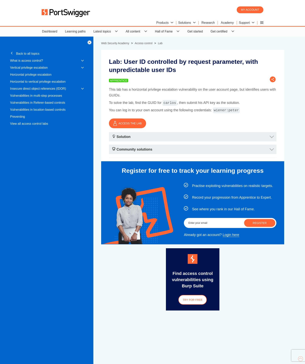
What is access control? (26, 60)
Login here (231, 235)
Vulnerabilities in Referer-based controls (37, 102)
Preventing (17, 116)
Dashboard (49, 31)
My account (250, 9)
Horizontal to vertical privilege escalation (38, 81)
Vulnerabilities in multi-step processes (36, 95)
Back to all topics (24, 53)
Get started (195, 31)
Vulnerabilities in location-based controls (38, 109)
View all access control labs (29, 123)
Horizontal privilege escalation (31, 74)
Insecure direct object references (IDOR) (38, 88)
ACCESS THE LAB (127, 123)
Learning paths (75, 31)
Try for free (192, 299)
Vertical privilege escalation (29, 67)
